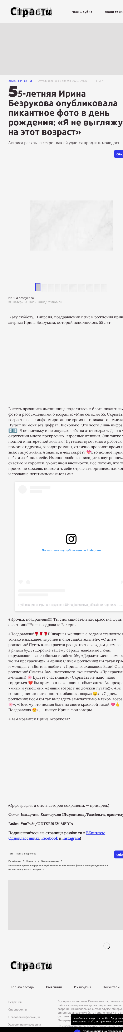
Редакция (15, 1002)
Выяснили (54, 987)
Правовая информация (24, 1017)
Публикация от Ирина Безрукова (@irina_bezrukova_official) (58, 604)
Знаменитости (20, 80)
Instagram (71, 838)
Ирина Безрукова (26, 853)
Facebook (49, 838)
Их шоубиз (82, 987)
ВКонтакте (95, 832)
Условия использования (24, 1024)
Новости (31, 861)
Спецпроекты (17, 1009)
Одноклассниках (23, 838)
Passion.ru (14, 861)
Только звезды (22, 987)
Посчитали (111, 987)
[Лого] (31, 11)
